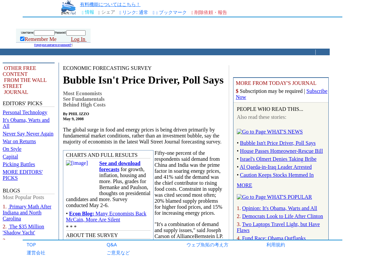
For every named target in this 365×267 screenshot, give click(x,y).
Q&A (112, 244)
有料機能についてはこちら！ (110, 4)
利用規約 (275, 244)
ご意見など (118, 252)
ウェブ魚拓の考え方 (207, 244)
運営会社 (36, 252)
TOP (31, 244)
